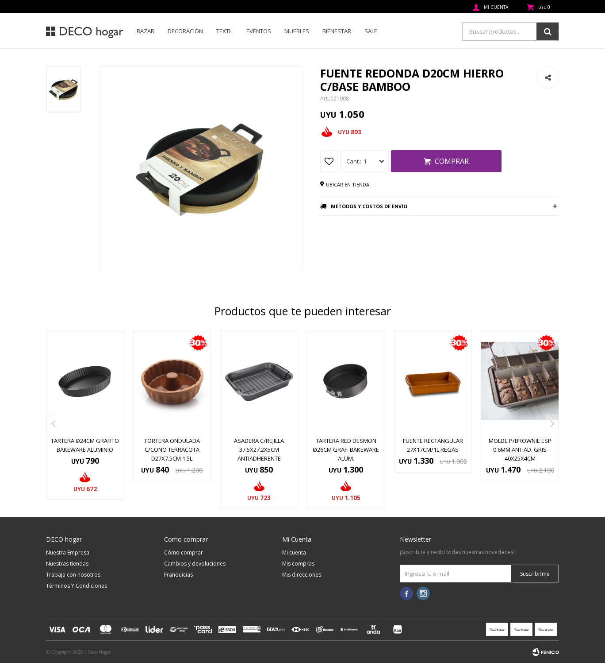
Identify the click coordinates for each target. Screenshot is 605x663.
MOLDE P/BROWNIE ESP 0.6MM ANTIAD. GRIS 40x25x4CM (520, 449)
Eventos (258, 31)
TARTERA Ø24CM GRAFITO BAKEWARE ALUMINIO (85, 445)
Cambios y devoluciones (195, 563)
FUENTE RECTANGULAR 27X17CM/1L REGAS (433, 445)
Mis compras (298, 563)
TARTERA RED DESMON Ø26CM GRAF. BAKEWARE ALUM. (346, 449)
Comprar (452, 161)
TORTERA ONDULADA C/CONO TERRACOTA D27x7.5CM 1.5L (172, 449)
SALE (370, 31)
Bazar (145, 31)
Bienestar (336, 31)
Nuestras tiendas (67, 563)
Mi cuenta (294, 552)
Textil (224, 31)
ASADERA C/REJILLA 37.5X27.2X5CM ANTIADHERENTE (259, 449)
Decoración (185, 31)
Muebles (296, 31)
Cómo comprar (183, 552)
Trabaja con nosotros (73, 574)
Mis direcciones (301, 574)
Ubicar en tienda (347, 184)
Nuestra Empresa (67, 552)
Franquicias (178, 574)
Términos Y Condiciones (76, 585)
